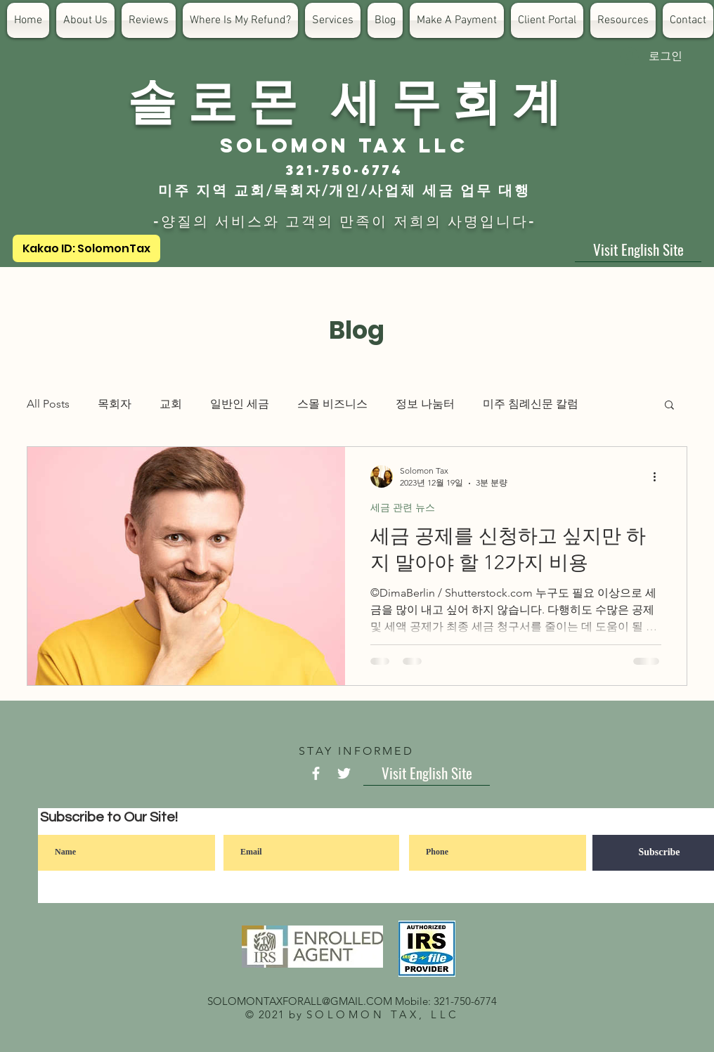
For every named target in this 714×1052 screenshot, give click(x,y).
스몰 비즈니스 (332, 403)
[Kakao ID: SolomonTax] (86, 248)
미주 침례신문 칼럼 (530, 403)
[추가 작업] (659, 476)
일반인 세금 (239, 403)
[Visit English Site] (638, 249)
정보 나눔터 (425, 403)
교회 (171, 403)
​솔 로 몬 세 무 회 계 (344, 98)
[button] (669, 405)
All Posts (48, 403)
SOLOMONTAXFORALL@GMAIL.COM (299, 1001)
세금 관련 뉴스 (402, 508)
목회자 (114, 403)
